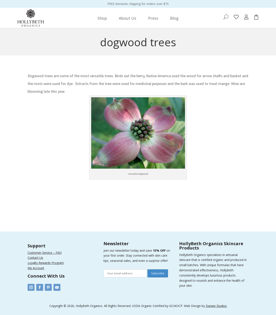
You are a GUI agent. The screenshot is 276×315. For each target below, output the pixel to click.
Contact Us (35, 258)
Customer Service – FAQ (45, 253)
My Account (36, 268)
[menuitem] (102, 18)
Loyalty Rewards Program (46, 263)
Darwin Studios (216, 306)
